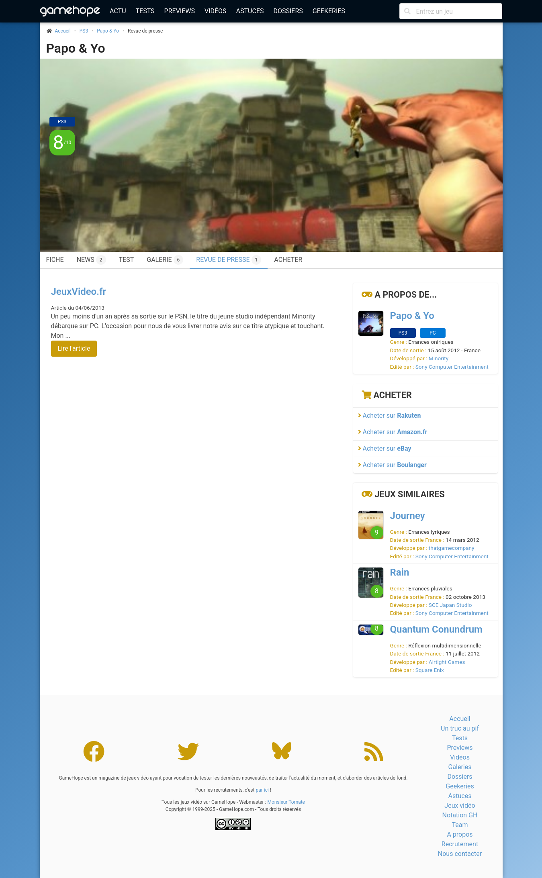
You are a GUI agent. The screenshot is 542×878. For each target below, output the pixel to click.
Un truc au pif (460, 728)
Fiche (55, 259)
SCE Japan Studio (450, 605)
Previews (179, 11)
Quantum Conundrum (436, 629)
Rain (399, 572)
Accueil (459, 719)
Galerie (165, 260)
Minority (438, 358)
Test (126, 259)
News (91, 260)
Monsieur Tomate (286, 802)
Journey (407, 515)
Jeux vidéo (459, 805)
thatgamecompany (452, 548)
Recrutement (460, 844)
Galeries (459, 767)
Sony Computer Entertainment (452, 366)
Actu (118, 11)
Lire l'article (74, 348)
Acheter (288, 259)
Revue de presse (228, 260)
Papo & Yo (108, 31)
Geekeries (329, 11)
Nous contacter (460, 854)
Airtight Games (447, 662)
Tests (145, 11)
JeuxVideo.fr (78, 291)
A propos (459, 834)
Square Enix (429, 670)
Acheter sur (389, 415)
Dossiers (288, 11)
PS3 (84, 31)
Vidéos (216, 11)
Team (460, 825)
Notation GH (460, 815)
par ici (262, 790)
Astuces (250, 11)
